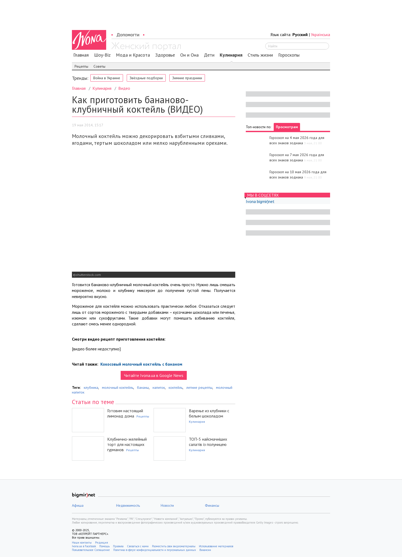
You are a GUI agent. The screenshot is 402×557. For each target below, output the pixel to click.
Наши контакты (82, 542)
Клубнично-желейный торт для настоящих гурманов (127, 444)
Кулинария (231, 55)
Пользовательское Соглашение (91, 550)
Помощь (104, 546)
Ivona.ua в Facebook (84, 546)
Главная (81, 55)
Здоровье (165, 55)
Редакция (101, 542)
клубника (91, 387)
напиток (159, 387)
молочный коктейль (117, 387)
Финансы (212, 505)
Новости (167, 505)
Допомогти (127, 35)
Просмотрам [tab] (287, 127)
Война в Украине (106, 78)
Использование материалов (216, 546)
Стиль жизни (260, 55)
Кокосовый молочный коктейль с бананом (140, 364)
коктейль (176, 387)
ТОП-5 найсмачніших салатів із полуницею (208, 441)
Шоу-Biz (102, 55)
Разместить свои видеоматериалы (173, 546)
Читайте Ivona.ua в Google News (153, 375)
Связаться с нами (138, 546)
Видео (124, 88)
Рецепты (81, 66)
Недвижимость (128, 505)
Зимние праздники (187, 78)
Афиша (78, 505)
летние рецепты (199, 387)
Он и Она (189, 55)
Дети (209, 55)
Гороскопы (289, 55)
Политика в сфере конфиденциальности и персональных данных (154, 550)
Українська (320, 34)
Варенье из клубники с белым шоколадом (209, 413)
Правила (118, 546)
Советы (99, 66)
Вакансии (205, 550)
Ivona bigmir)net (260, 201)
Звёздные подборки (146, 78)
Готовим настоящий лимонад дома (125, 413)
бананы (143, 387)
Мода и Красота (133, 55)
